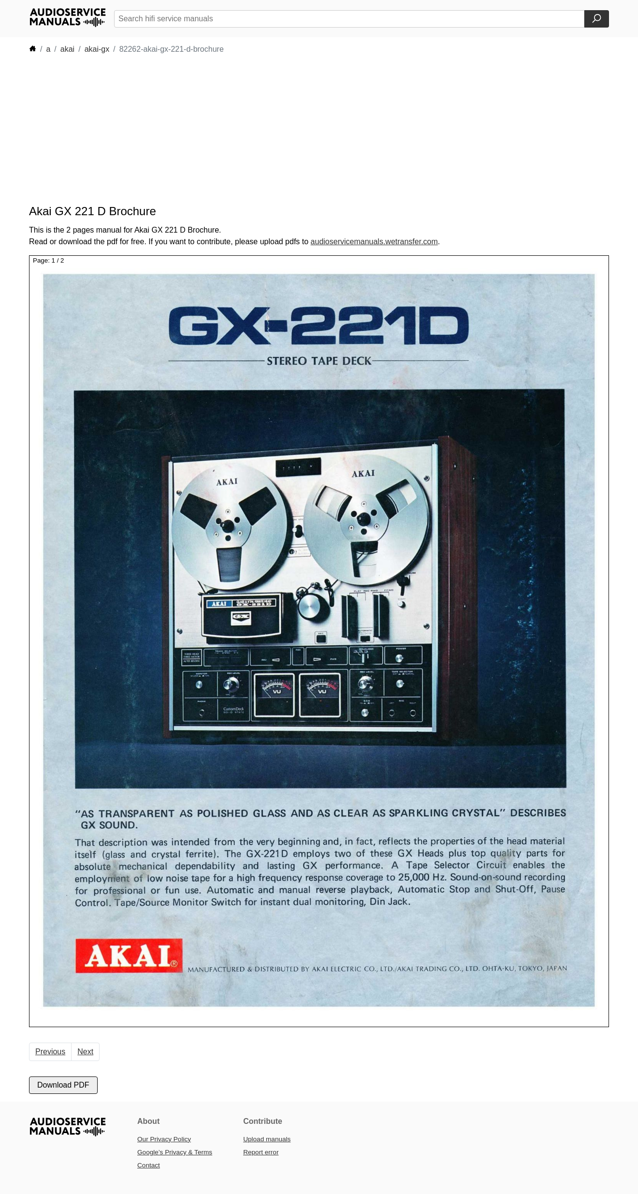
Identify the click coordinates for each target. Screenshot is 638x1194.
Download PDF (63, 1085)
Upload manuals (266, 1139)
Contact (148, 1165)
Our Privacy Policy (164, 1139)
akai (67, 49)
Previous (50, 1051)
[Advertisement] (304, 129)
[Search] (596, 19)
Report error (260, 1152)
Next (85, 1051)
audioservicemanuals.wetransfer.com (374, 241)
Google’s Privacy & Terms (174, 1152)
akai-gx (97, 49)
